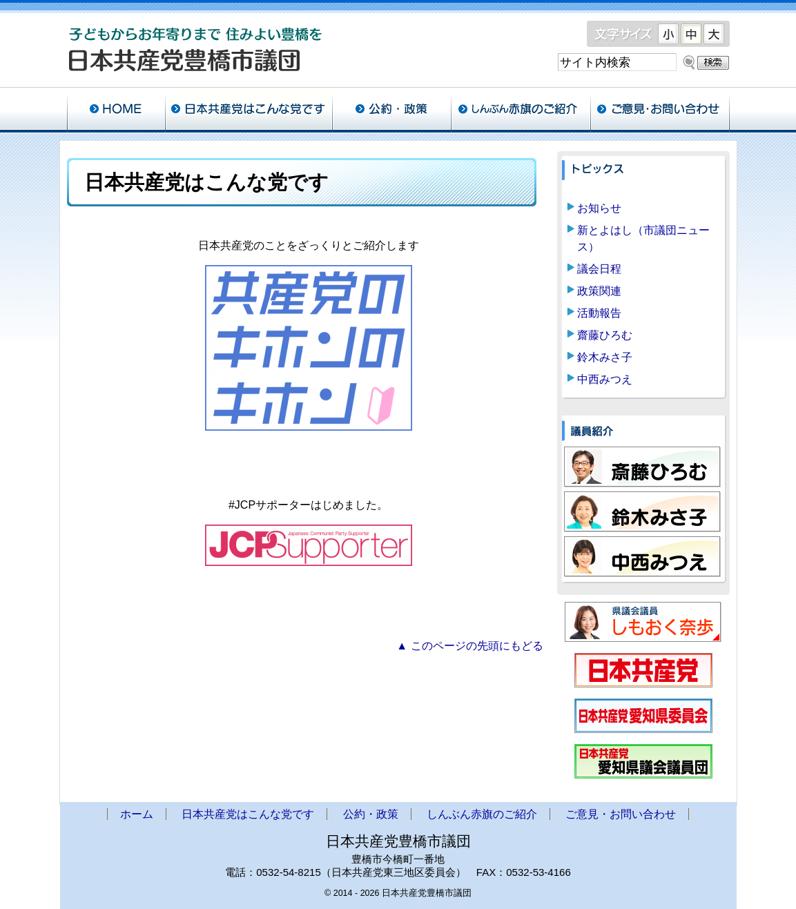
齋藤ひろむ (604, 335)
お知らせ (599, 208)
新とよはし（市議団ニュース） (643, 238)
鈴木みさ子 (604, 357)
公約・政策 (391, 110)
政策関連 (599, 291)
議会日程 (599, 269)
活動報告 (599, 313)
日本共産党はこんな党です (248, 110)
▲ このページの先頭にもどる (469, 646)
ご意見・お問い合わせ (660, 110)
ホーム (116, 110)
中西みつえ (604, 379)
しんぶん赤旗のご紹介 (520, 110)
